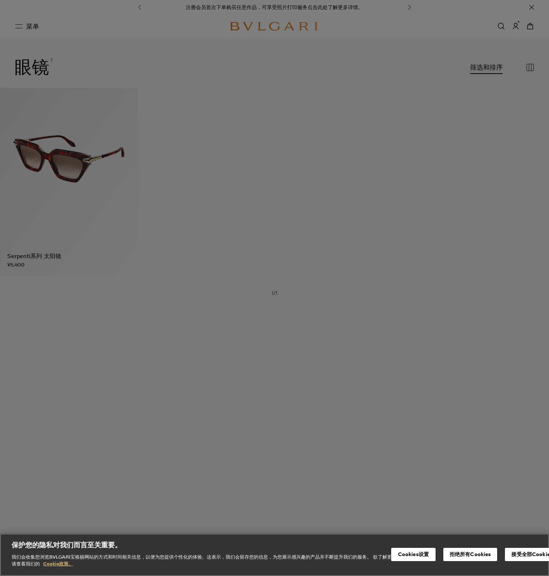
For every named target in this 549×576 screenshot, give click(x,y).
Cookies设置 (413, 561)
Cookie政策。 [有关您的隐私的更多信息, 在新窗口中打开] (58, 571)
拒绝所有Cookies (470, 561)
